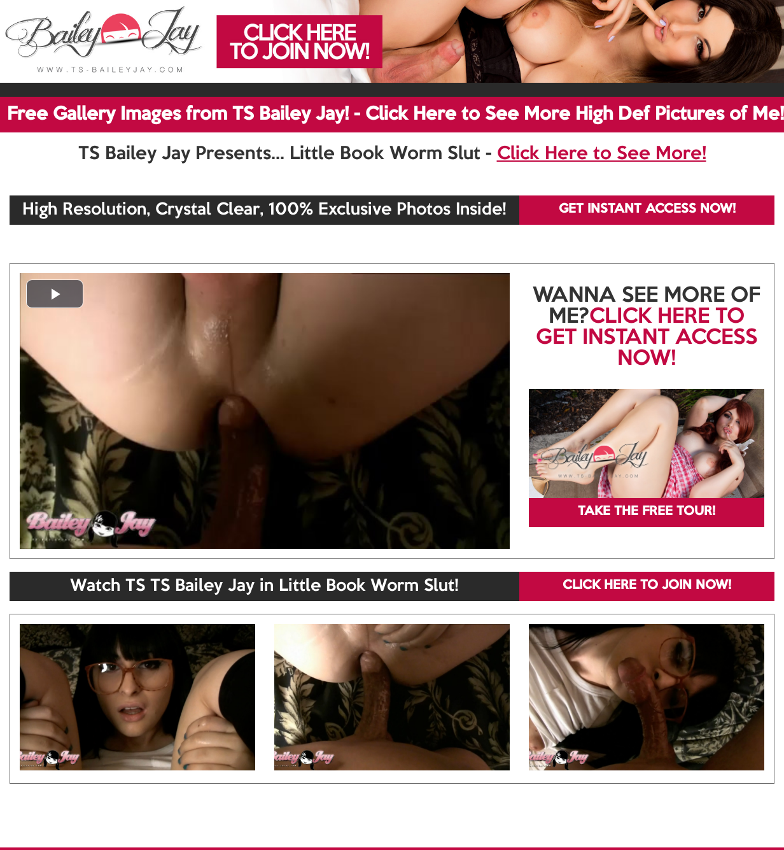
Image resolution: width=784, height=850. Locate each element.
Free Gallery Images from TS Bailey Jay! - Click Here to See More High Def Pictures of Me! (395, 114)
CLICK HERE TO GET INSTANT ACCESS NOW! (646, 338)
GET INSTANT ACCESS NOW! (647, 209)
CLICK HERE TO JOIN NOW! (647, 585)
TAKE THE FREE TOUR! (646, 512)
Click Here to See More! (601, 154)
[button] (54, 294)
